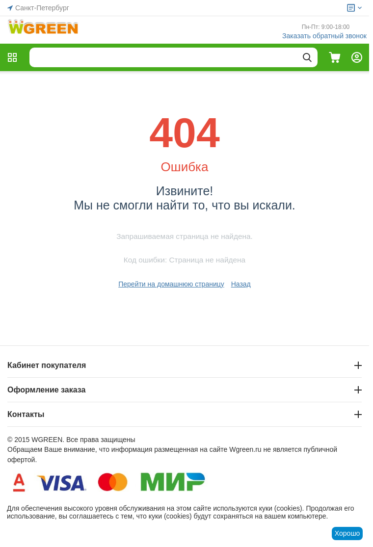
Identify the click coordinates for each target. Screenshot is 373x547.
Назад (241, 284)
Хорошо (347, 533)
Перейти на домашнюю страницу (171, 284)
